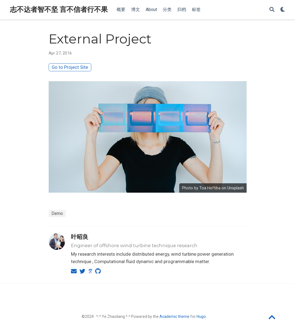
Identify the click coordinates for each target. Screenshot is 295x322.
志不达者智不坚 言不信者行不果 (59, 9)
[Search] (271, 10)
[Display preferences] (282, 10)
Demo (57, 213)
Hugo (201, 316)
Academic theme (174, 316)
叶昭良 (79, 236)
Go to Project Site (70, 67)
